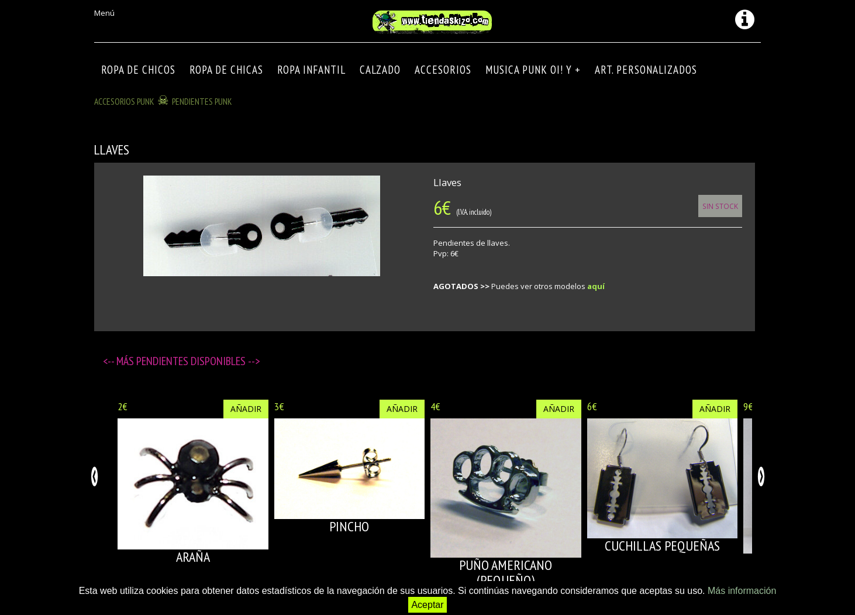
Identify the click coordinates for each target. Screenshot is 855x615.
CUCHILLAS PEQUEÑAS (662, 546)
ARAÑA (193, 557)
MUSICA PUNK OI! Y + (533, 70)
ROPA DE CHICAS (226, 70)
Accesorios (443, 70)
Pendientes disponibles (192, 361)
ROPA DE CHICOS (138, 70)
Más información (742, 591)
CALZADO (380, 70)
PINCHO (349, 526)
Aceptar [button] (427, 605)
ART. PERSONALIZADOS (646, 70)
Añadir (245, 408)
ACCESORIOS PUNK (124, 101)
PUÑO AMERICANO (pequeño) (505, 572)
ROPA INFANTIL (311, 70)
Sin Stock (720, 206)
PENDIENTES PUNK (202, 101)
